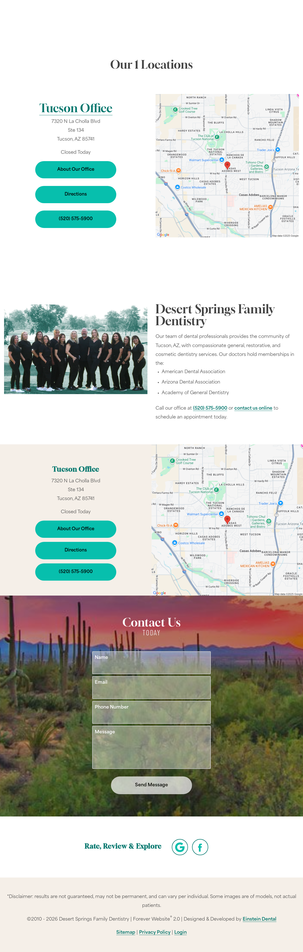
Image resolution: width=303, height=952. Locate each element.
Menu (276, 18)
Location (219, 19)
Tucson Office (75, 109)
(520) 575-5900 (210, 408)
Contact (247, 19)
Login (180, 932)
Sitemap (125, 932)
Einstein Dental (259, 919)
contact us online (253, 408)
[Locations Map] (227, 165)
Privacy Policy (155, 932)
